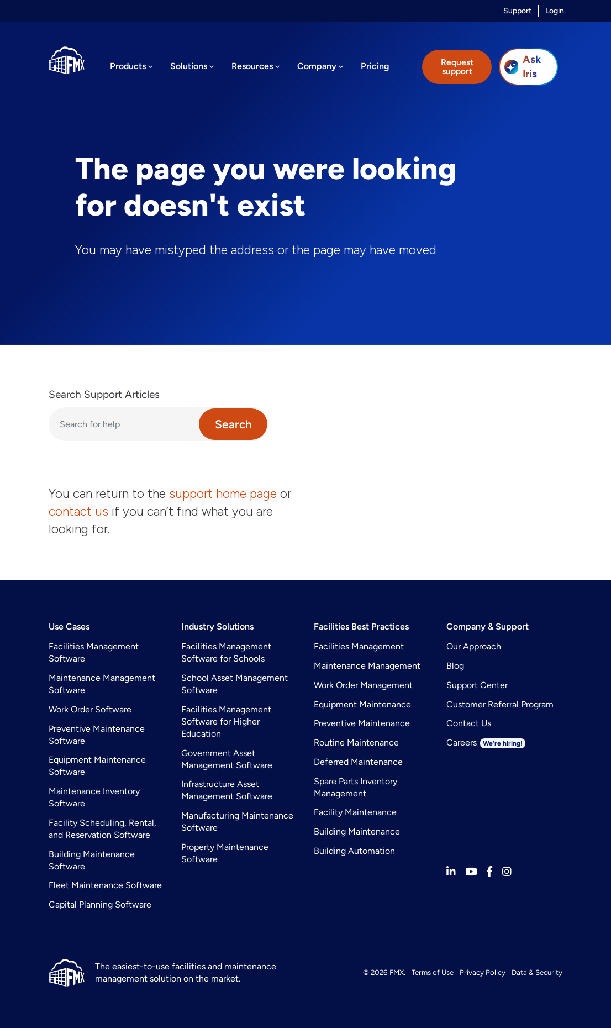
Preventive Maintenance (362, 723)
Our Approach (473, 646)
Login (554, 10)
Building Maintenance (357, 831)
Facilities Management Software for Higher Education (226, 721)
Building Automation (354, 851)
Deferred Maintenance (358, 762)
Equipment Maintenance (362, 704)
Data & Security (537, 972)
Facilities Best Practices (361, 626)
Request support (457, 66)
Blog (455, 665)
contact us (78, 511)
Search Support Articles (104, 394)
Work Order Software (90, 709)
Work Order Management (363, 685)
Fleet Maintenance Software (105, 885)
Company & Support (487, 626)
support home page (223, 493)
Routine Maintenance (356, 742)
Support (517, 10)
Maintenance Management (367, 665)
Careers (485, 742)
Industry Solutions (217, 626)
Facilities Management (359, 646)
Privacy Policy (482, 972)
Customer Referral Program (500, 704)
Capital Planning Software (100, 904)
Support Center (477, 685)
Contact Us (468, 723)
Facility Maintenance (355, 812)
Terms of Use (433, 972)
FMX (396, 972)
